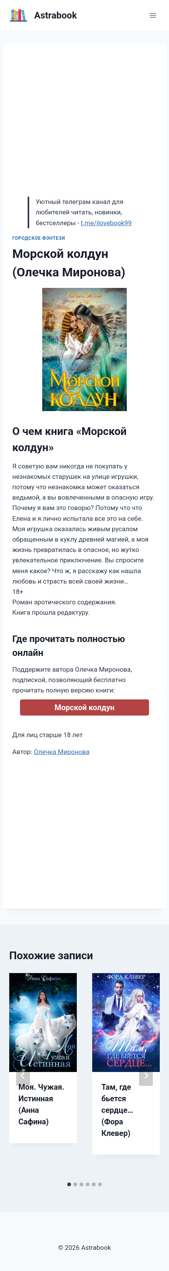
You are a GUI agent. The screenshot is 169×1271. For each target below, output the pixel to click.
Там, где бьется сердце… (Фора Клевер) (117, 1110)
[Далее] (146, 1075)
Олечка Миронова (61, 752)
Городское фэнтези (38, 238)
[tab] (69, 1184)
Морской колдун (84, 707)
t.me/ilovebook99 (106, 223)
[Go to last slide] (23, 1075)
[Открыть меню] (153, 15)
